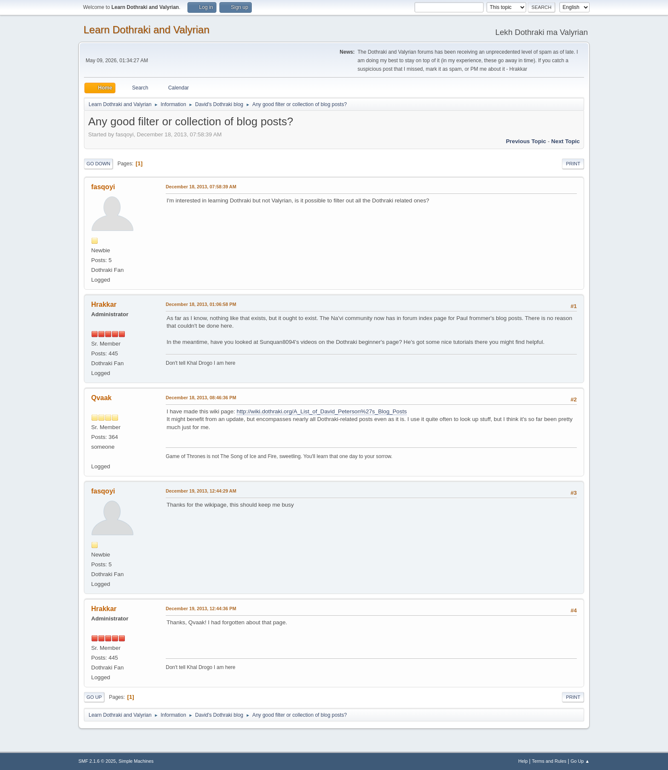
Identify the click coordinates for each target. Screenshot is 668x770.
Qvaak (101, 397)
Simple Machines (135, 761)
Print (573, 163)
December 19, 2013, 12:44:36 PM (201, 608)
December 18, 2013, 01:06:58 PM (201, 304)
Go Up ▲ (580, 761)
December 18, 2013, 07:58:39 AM (201, 186)
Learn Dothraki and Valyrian (147, 29)
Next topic (565, 141)
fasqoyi (103, 186)
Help (523, 761)
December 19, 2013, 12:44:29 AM (201, 490)
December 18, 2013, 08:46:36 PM (201, 397)
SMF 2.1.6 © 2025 (97, 761)
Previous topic (526, 141)
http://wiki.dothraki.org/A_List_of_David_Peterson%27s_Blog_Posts (321, 411)
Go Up (94, 697)
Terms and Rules (549, 761)
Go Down (98, 163)
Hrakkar (104, 304)
